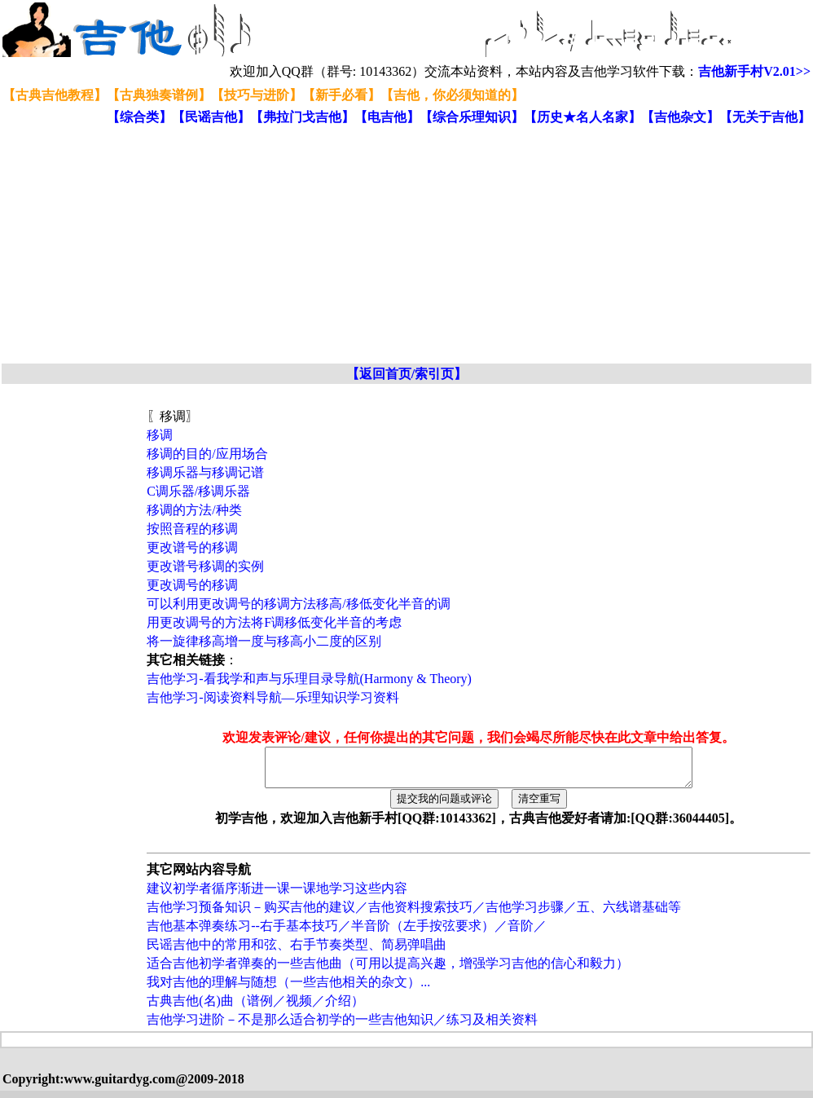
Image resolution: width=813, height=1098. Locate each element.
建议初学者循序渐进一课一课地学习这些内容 (277, 895)
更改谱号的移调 (192, 547)
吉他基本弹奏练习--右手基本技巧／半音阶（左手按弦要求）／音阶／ (347, 933)
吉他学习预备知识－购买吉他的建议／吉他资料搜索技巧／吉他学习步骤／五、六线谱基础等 (414, 914)
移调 (160, 435)
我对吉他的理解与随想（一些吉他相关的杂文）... (288, 989)
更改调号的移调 (192, 585)
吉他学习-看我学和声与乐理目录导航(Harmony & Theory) (309, 679)
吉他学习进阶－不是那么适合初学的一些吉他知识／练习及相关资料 (342, 1027)
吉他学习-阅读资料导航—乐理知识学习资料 (272, 697)
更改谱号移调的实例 (205, 566)
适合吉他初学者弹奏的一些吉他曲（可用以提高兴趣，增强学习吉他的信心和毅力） (388, 970)
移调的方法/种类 (194, 510)
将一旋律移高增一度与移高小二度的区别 (264, 641)
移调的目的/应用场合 (207, 454)
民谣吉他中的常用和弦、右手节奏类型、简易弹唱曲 (296, 952)
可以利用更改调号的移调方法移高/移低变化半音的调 (298, 604)
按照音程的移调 (192, 529)
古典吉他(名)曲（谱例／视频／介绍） (255, 1008)
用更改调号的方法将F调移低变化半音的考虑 (274, 622)
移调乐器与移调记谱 (205, 472)
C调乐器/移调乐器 (198, 491)
